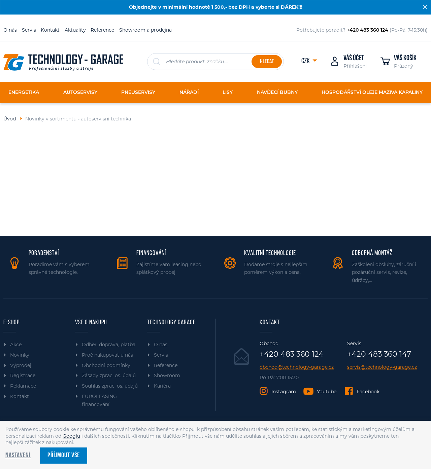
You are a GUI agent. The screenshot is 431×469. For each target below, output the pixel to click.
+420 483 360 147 (379, 354)
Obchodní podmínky (106, 365)
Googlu (71, 436)
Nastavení (18, 455)
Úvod (9, 119)
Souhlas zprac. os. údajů (110, 386)
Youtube (326, 392)
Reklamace (23, 386)
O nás (10, 30)
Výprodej (20, 365)
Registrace (22, 375)
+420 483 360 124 (292, 354)
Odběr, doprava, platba (108, 344)
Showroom (167, 375)
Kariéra (162, 386)
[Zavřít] (425, 7)
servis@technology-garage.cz (382, 367)
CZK (306, 61)
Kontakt (50, 30)
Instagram (283, 392)
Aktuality (75, 30)
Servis (29, 30)
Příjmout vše (63, 455)
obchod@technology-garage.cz (297, 367)
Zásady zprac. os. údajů (109, 375)
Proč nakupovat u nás (107, 355)
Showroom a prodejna (145, 30)
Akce (16, 344)
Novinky (19, 355)
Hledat (267, 62)
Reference (102, 30)
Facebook (368, 392)
